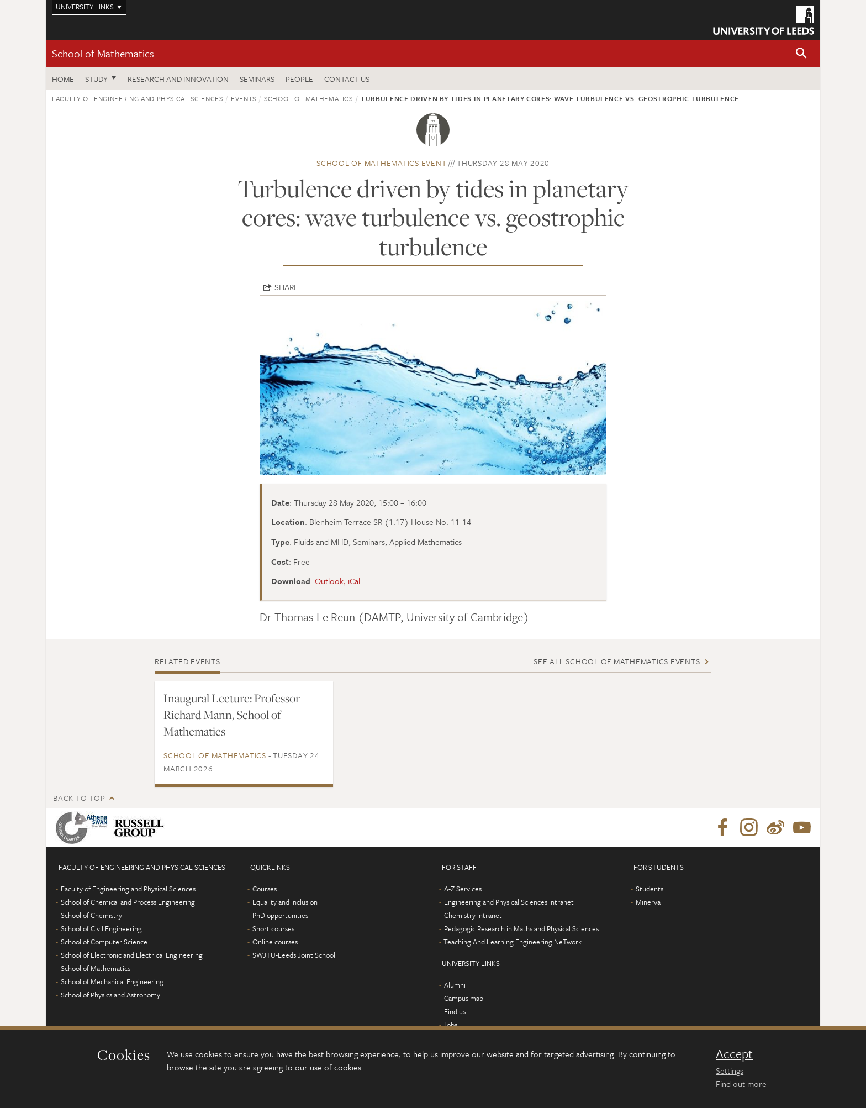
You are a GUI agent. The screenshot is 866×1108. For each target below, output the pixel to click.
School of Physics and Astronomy (110, 994)
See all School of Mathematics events (617, 661)
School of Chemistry (91, 915)
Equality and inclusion (285, 901)
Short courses (273, 928)
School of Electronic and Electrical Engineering (132, 954)
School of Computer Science (104, 941)
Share (286, 287)
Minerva (648, 901)
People (299, 79)
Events (243, 98)
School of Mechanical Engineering (112, 981)
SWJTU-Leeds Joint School (293, 954)
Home (63, 79)
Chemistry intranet (473, 915)
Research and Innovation (178, 79)
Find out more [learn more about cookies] (741, 1084)
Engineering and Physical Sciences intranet (509, 901)
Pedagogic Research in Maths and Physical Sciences (521, 928)
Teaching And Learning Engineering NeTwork (512, 941)
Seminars (257, 79)
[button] (801, 54)
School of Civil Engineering (101, 928)
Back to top (79, 798)
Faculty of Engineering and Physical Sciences (137, 98)
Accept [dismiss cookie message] (734, 1053)
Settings (729, 1070)
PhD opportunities (280, 915)
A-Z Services (463, 888)
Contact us (346, 79)
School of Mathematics (103, 53)
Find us (455, 1011)
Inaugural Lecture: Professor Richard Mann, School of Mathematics (231, 714)
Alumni (455, 984)
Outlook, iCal (337, 581)
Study (96, 79)
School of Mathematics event (381, 163)
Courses (264, 888)
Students (649, 888)
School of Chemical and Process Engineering (128, 901)
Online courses (275, 941)
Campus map (463, 998)
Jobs (450, 1024)
